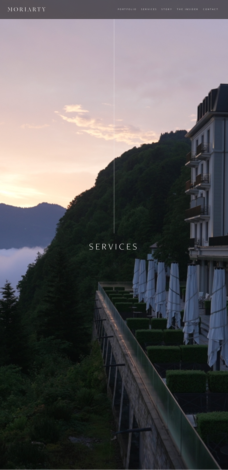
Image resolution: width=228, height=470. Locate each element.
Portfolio (127, 9)
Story (167, 9)
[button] (128, 9)
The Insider (187, 9)
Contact (211, 9)
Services (149, 9)
